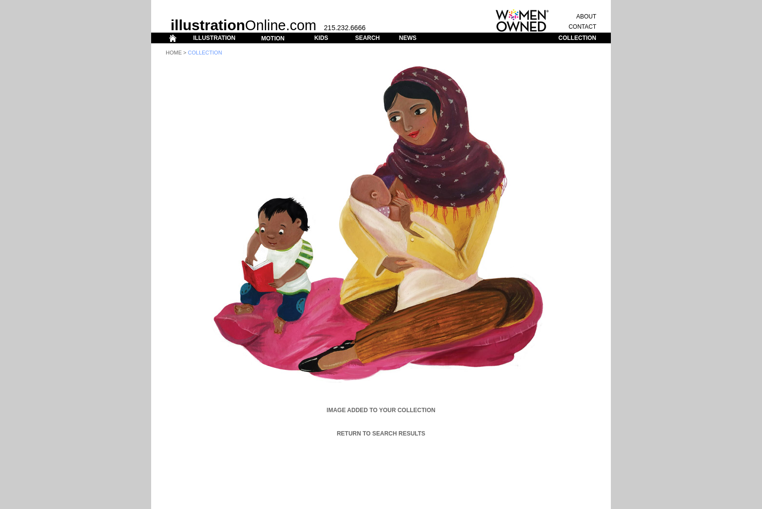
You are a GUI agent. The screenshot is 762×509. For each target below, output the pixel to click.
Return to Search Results (381, 433)
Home (174, 52)
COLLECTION (577, 38)
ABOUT (586, 16)
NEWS (407, 38)
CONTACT (582, 26)
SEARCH (367, 38)
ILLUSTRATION (214, 38)
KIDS (321, 38)
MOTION (272, 38)
